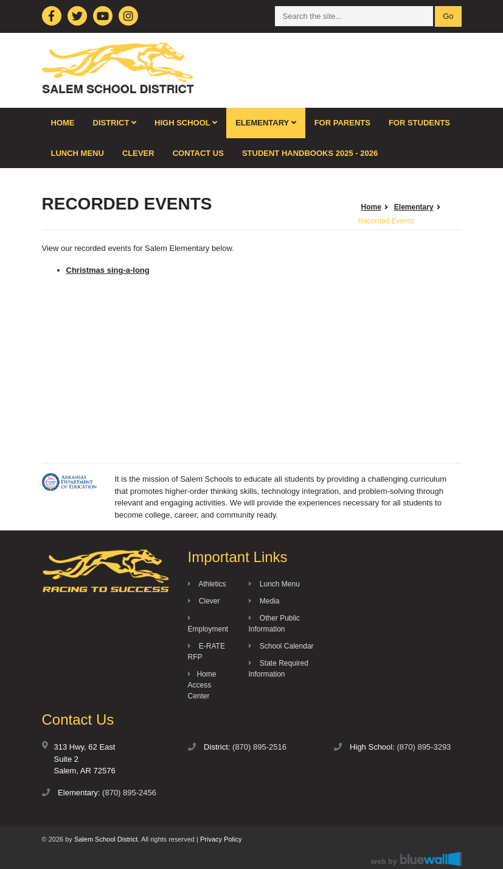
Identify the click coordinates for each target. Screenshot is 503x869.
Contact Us (198, 153)
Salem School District (106, 839)
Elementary (265, 122)
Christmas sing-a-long (108, 270)
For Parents (342, 122)
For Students (419, 122)
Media (264, 601)
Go (448, 16)
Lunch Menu (77, 153)
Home (63, 122)
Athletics (207, 584)
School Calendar (281, 646)
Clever (138, 153)
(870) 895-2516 (259, 746)
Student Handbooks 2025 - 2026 (310, 153)
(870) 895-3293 (424, 746)
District (115, 122)
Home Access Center (202, 685)
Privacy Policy (220, 839)
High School (185, 122)
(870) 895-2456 (129, 792)
